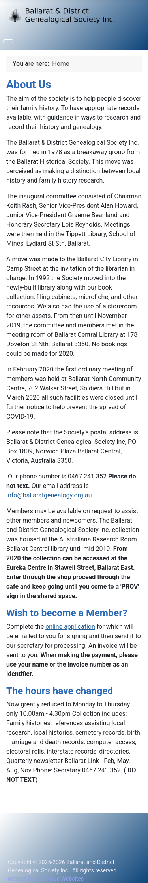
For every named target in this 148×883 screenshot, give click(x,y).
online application (70, 626)
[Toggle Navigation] (8, 41)
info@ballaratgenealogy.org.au (49, 495)
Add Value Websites (59, 879)
